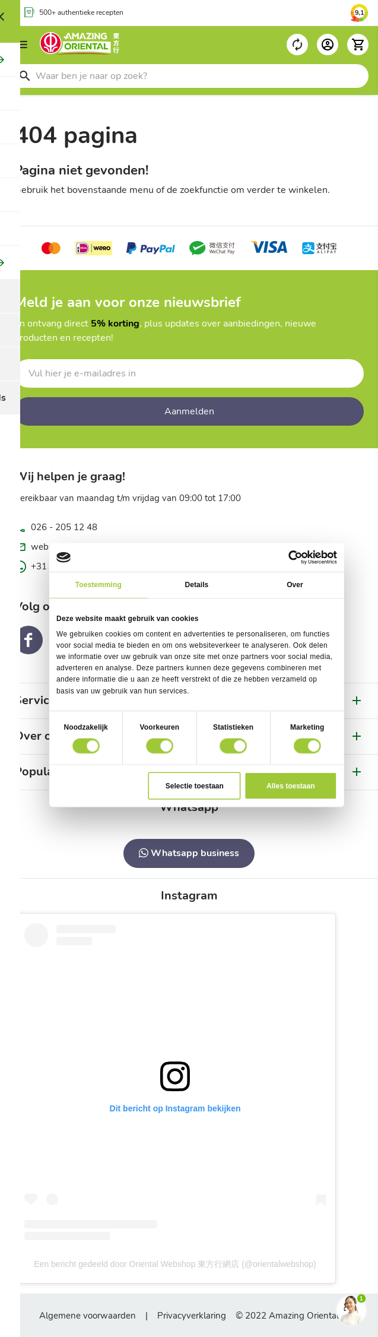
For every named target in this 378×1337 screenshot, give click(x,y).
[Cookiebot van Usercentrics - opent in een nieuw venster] (294, 557)
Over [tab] (295, 585)
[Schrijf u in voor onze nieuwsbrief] (189, 373)
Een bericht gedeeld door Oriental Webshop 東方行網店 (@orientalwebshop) (175, 1264)
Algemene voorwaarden (87, 1316)
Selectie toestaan (194, 785)
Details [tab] (196, 585)
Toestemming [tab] (98, 585)
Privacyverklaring (191, 1316)
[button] (358, 44)
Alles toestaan (290, 785)
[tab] (189, 807)
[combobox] (189, 76)
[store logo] (79, 44)
